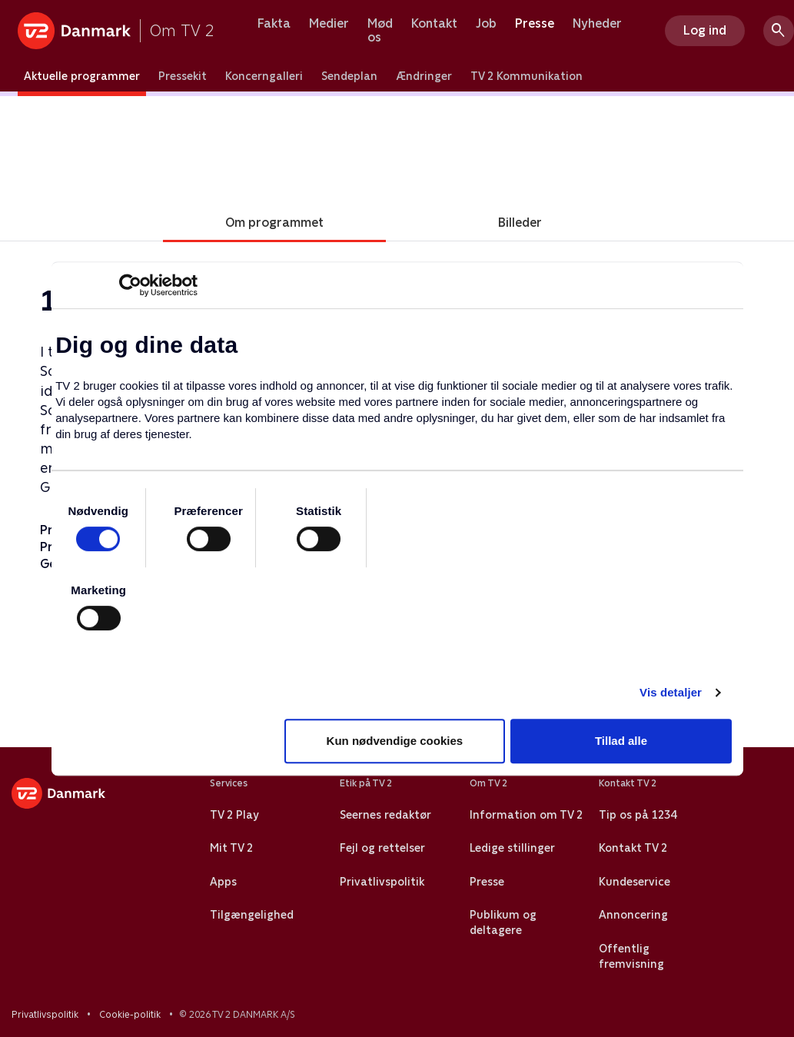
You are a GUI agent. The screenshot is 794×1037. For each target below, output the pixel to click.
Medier (329, 24)
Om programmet (274, 222)
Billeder (520, 222)
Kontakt (434, 24)
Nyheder (597, 24)
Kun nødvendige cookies (395, 740)
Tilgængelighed (252, 915)
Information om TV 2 (526, 815)
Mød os (380, 30)
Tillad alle (621, 740)
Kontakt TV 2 (633, 848)
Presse (534, 24)
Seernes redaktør (385, 815)
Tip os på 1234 (637, 815)
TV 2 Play (234, 815)
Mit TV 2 (231, 848)
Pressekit (182, 76)
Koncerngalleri (264, 76)
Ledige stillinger (512, 848)
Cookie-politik (130, 1014)
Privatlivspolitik (382, 882)
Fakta (274, 24)
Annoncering (633, 915)
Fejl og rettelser (382, 848)
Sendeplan (349, 76)
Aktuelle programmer (82, 76)
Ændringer (424, 76)
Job (486, 24)
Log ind (704, 30)
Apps (223, 882)
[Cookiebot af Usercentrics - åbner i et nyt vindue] (130, 285)
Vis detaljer (671, 692)
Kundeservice (634, 882)
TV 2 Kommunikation (526, 76)
